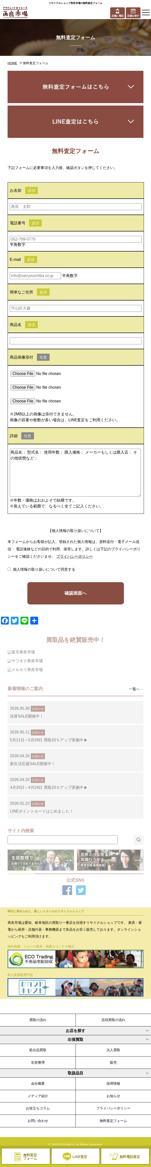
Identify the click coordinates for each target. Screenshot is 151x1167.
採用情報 (113, 1083)
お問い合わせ (38, 1121)
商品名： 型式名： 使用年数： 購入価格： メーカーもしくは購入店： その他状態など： (75, 473)
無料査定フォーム (113, 1121)
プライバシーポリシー (74, 556)
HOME (12, 63)
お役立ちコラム (38, 1108)
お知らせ (113, 1096)
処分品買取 (37, 1050)
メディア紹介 (38, 1096)
